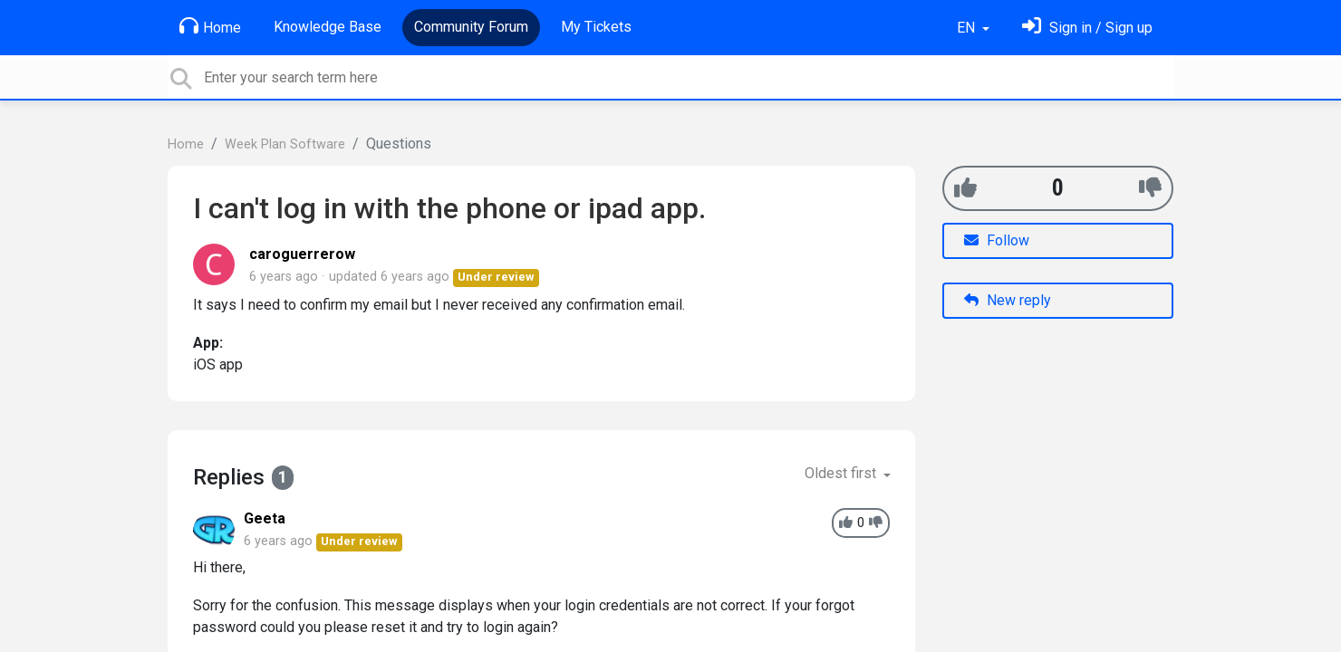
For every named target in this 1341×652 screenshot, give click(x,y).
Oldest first (842, 473)
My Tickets (596, 26)
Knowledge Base (327, 26)
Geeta (264, 518)
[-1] (1150, 188)
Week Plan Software (285, 144)
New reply (1007, 300)
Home (210, 26)
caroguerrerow (302, 254)
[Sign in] (1087, 27)
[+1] (965, 188)
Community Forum (471, 26)
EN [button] (968, 27)
